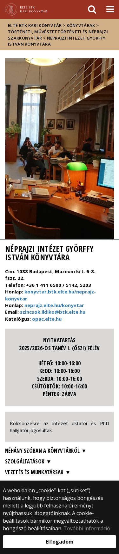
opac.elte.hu (47, 319)
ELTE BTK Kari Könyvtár (35, 25)
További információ (86, 528)
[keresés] (92, 9)
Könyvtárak (81, 25)
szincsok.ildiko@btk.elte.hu (52, 312)
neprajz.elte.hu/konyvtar (54, 305)
